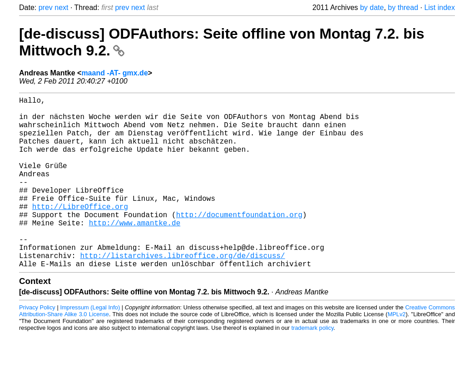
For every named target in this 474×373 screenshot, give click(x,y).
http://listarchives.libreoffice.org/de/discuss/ (182, 292)
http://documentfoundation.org (239, 242)
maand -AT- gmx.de (114, 73)
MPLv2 (397, 352)
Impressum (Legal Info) (90, 345)
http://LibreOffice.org (80, 232)
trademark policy (312, 366)
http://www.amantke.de (135, 252)
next (61, 7)
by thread (403, 7)
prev (46, 7)
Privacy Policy (37, 345)
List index (439, 7)
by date (372, 7)
